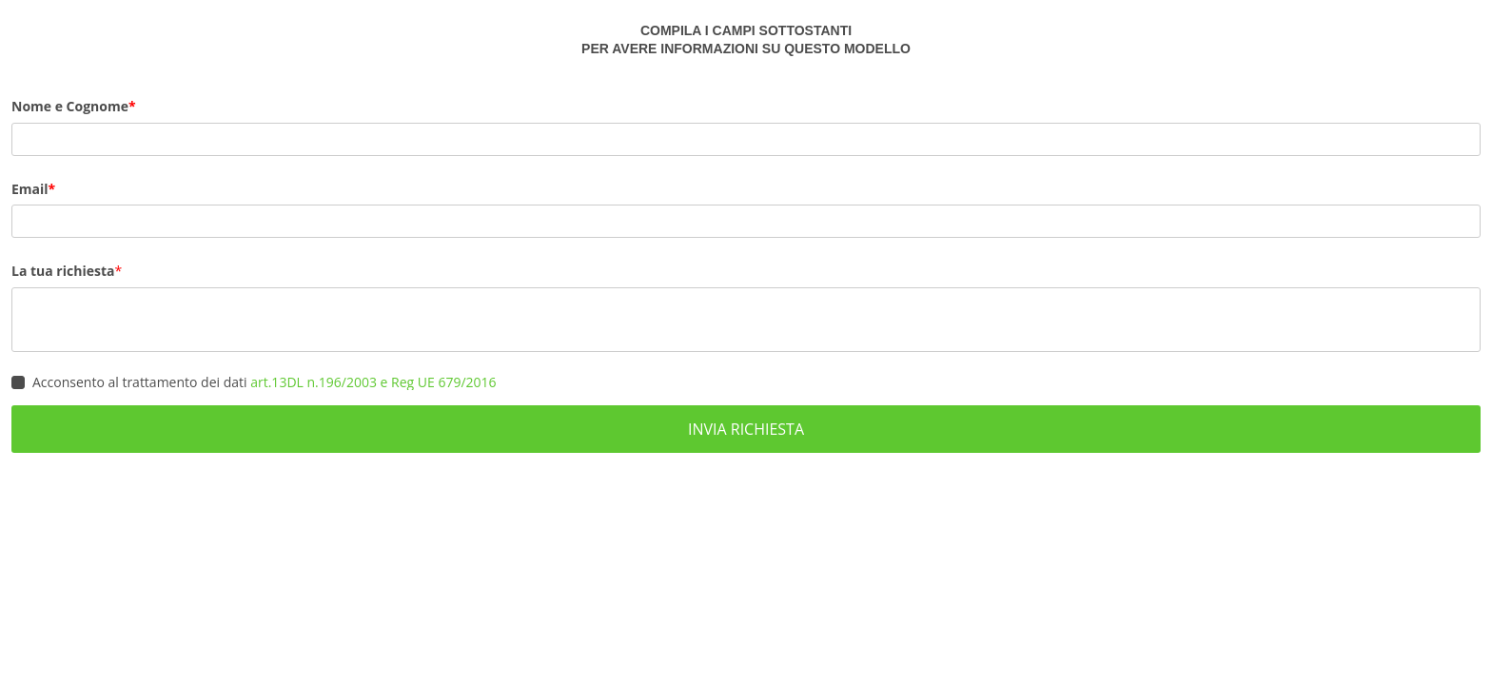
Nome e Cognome (69, 106)
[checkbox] (18, 382)
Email (30, 189)
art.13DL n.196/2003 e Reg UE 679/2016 (373, 382)
